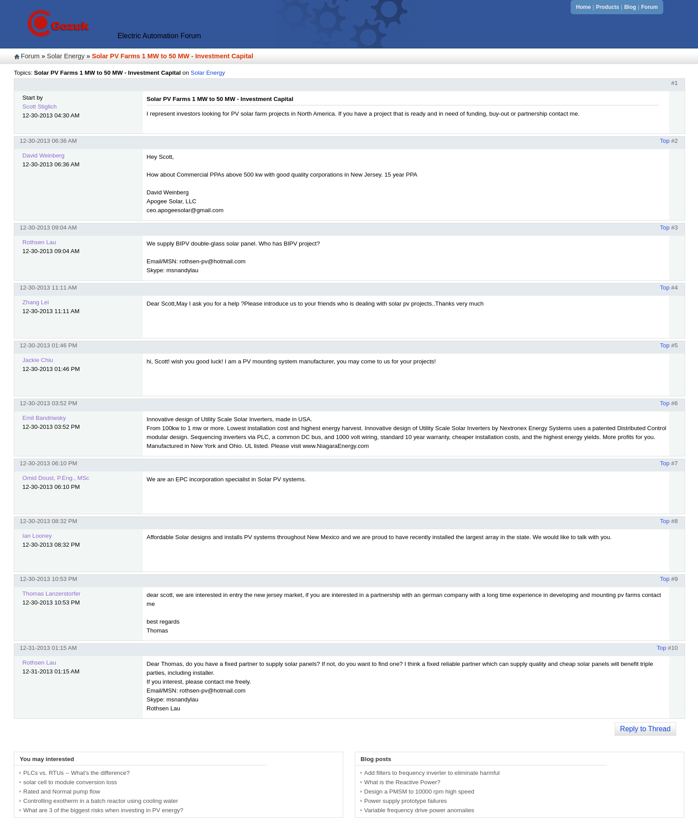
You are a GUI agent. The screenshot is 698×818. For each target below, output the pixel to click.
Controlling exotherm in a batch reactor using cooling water (100, 801)
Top (665, 140)
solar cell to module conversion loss (70, 782)
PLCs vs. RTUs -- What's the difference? (76, 773)
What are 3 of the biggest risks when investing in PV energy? (103, 810)
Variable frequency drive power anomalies (419, 810)
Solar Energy (66, 56)
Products (607, 7)
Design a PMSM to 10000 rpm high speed (419, 791)
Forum (649, 7)
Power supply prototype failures (405, 801)
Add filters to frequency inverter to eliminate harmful (431, 773)
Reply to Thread (645, 729)
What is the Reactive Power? (402, 782)
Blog (630, 7)
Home (583, 7)
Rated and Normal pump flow (61, 791)
